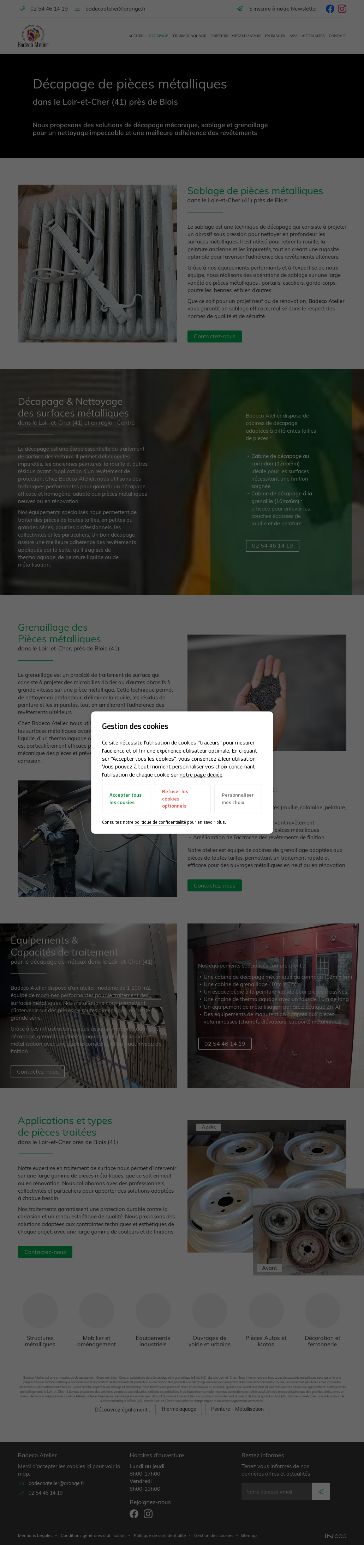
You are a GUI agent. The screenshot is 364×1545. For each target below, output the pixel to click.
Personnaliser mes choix (238, 798)
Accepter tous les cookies (126, 798)
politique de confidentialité (160, 822)
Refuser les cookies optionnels (175, 798)
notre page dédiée (201, 774)
